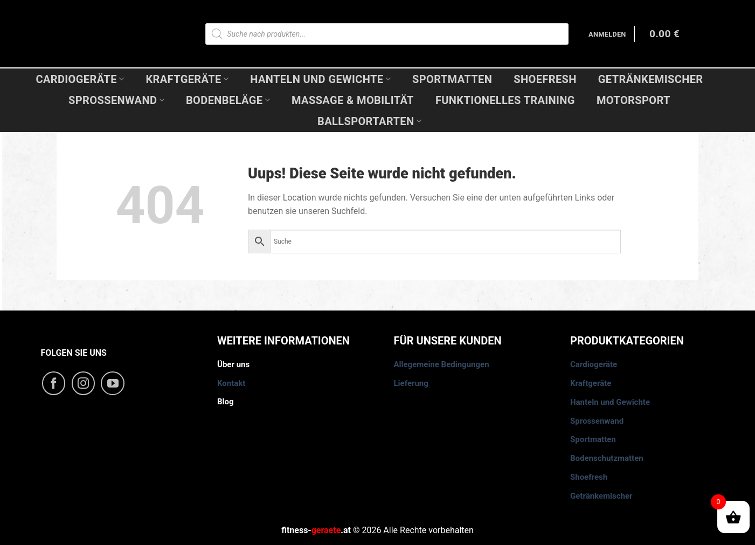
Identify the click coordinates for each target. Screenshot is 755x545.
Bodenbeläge (228, 100)
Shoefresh (545, 79)
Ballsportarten (369, 121)
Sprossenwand (116, 100)
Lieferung (411, 383)
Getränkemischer (650, 79)
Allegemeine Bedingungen (441, 364)
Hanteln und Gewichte (320, 79)
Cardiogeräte (80, 79)
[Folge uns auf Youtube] (112, 383)
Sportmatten (452, 79)
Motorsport (633, 100)
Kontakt (231, 383)
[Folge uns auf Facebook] (54, 383)
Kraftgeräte (187, 79)
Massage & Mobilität (353, 100)
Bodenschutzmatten (606, 458)
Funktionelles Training (505, 100)
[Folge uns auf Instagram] (83, 383)
